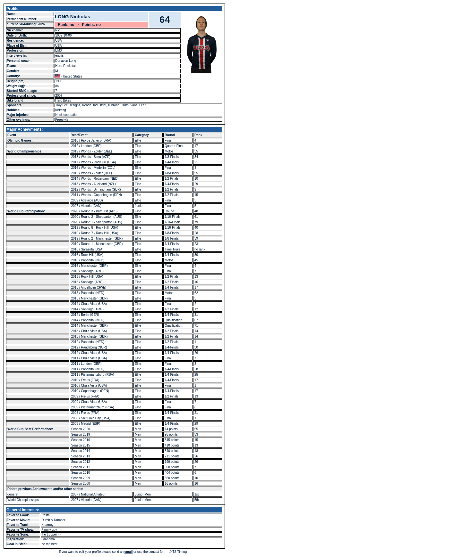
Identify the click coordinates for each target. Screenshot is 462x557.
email (128, 551)
